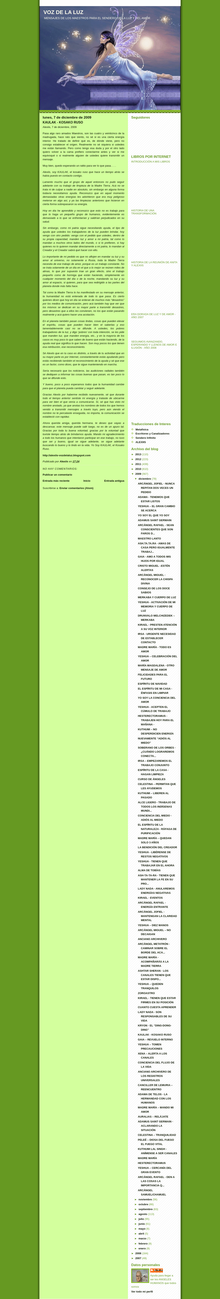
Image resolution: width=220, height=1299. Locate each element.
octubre (144, 1204)
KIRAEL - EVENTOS (150, 897)
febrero (143, 1243)
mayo (142, 1228)
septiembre (146, 1209)
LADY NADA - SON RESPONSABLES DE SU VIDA (155, 1016)
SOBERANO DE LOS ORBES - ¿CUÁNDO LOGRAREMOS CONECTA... (157, 752)
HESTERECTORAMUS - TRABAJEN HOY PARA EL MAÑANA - (156, 720)
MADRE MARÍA (147, 1158)
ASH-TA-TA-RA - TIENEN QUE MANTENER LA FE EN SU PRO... (156, 879)
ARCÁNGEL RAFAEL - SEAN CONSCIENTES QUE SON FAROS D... (156, 529)
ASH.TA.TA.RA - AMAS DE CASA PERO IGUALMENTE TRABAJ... (156, 547)
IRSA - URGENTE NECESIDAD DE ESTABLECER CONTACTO (157, 638)
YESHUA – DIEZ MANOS (153, 925)
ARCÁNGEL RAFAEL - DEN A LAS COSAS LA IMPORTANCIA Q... (156, 1181)
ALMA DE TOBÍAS (149, 870)
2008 (138, 1253)
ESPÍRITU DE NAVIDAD (152, 683)
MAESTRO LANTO (149, 538)
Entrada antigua (114, 480)
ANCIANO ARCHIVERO (152, 939)
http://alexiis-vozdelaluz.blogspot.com (67, 455)
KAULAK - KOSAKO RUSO (154, 1034)
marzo (143, 1238)
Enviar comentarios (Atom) (76, 488)
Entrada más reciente (56, 480)
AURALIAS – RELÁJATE (153, 1116)
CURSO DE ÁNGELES (151, 779)
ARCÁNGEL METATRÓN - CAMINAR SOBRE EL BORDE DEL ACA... (154, 948)
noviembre (146, 1199)
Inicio (86, 480)
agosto (143, 1214)
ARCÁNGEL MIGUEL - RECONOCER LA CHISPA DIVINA (155, 579)
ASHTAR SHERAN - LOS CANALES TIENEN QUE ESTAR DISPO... (154, 975)
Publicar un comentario (57, 474)
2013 (138, 454)
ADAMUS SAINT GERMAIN (154, 520)
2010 (138, 468)
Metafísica (142, 429)
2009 (138, 473)
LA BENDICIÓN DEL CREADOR (157, 847)
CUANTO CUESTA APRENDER (157, 1007)
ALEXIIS (141, 442)
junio (142, 1223)
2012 (138, 459)
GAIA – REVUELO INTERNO (155, 1039)
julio (142, 1218)
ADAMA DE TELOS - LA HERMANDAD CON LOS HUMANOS (154, 1098)
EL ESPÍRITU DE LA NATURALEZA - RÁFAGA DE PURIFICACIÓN (157, 829)
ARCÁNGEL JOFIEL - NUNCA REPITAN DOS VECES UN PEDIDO (156, 488)
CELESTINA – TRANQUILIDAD (157, 1134)
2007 (138, 1258)
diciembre (145, 478)
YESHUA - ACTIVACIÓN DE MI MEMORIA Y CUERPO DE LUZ (156, 606)
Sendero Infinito (146, 437)
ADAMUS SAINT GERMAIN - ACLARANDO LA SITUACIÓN (155, 1126)
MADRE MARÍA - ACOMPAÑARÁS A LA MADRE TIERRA (153, 961)
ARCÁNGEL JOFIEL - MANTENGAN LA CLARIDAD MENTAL (157, 916)
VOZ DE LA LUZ (63, 12)
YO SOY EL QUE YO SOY (153, 515)
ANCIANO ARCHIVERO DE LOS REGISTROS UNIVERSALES (154, 1076)
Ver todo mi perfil (142, 1291)
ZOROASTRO (146, 993)
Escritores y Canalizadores (152, 433)
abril (142, 1233)
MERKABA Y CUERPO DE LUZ (157, 597)
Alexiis (158, 1270)
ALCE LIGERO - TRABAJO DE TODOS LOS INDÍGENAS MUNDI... (157, 806)
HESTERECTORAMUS (152, 1163)
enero (143, 1248)
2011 (138, 464)
